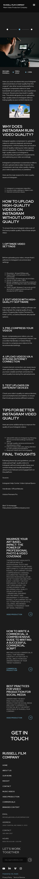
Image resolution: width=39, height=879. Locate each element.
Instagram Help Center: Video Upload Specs (18, 483)
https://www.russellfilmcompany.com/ (16, 508)
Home (5, 765)
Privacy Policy (7, 877)
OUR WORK (7, 776)
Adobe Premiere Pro (10, 494)
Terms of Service (19, 877)
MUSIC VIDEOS (8, 791)
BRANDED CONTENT (11, 807)
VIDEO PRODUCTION (10, 797)
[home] (13, 5)
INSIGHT (6, 781)
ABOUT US (6, 770)
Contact (6, 786)
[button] (34, 5)
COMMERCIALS (8, 802)
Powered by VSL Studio (10, 874)
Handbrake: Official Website (12, 489)
